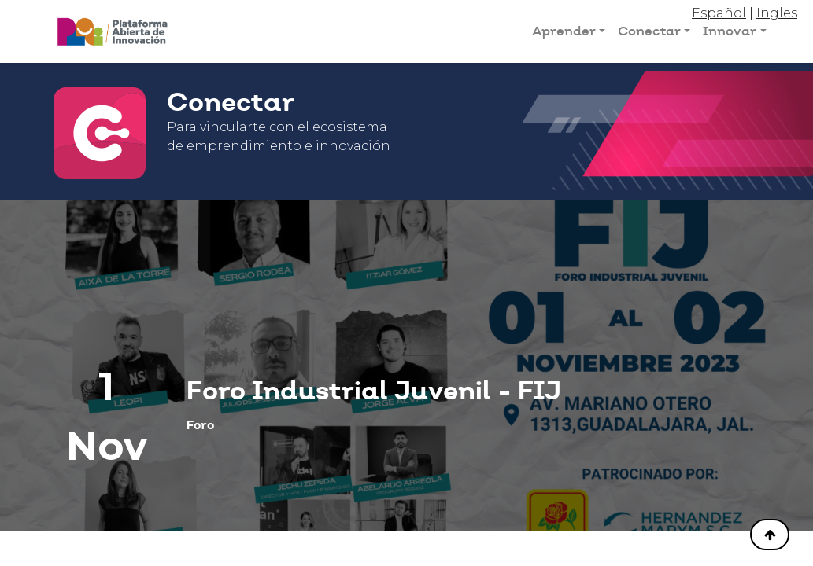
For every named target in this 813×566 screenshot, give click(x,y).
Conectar (649, 31)
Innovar (729, 31)
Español (719, 13)
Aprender (564, 31)
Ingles (776, 13)
